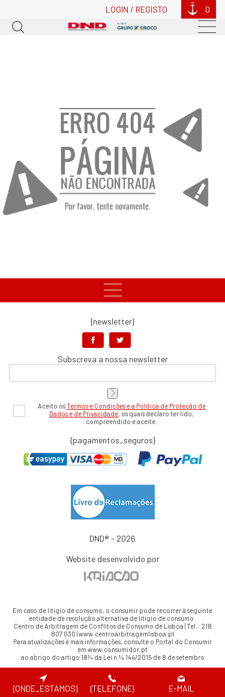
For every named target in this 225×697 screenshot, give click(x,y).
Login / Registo (136, 9)
